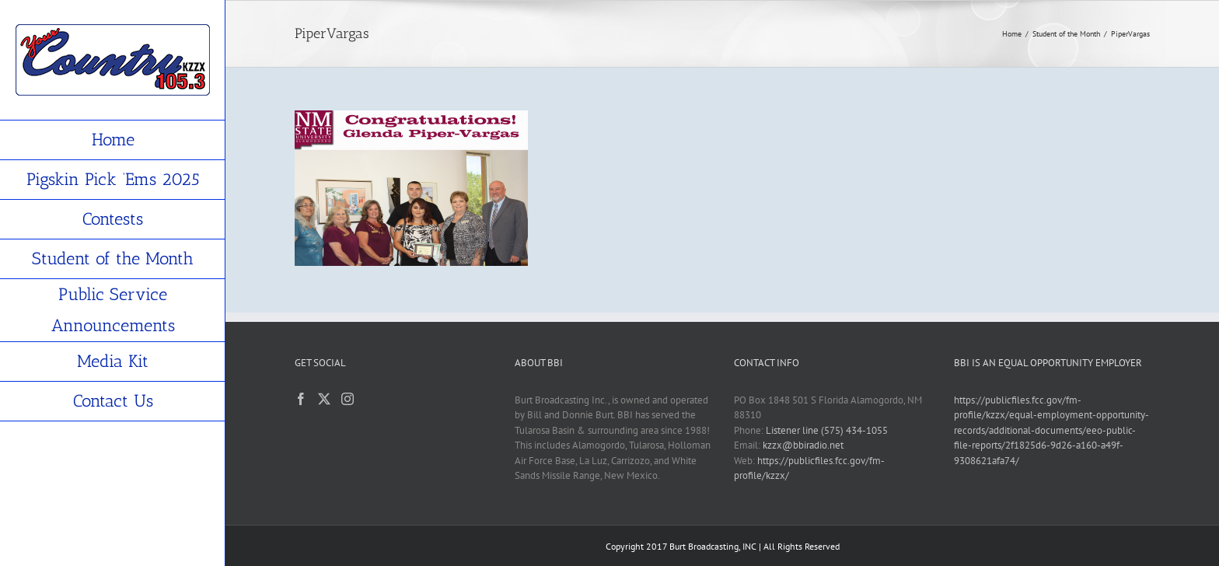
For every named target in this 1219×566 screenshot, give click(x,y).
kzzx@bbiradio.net (803, 445)
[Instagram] (347, 399)
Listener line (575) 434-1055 (827, 430)
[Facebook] (301, 399)
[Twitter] (324, 399)
